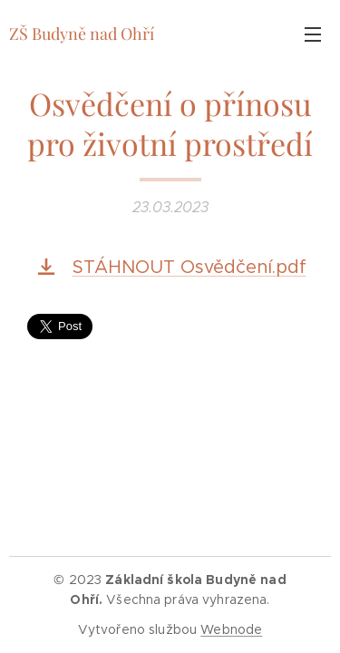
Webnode (231, 629)
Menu (313, 34)
